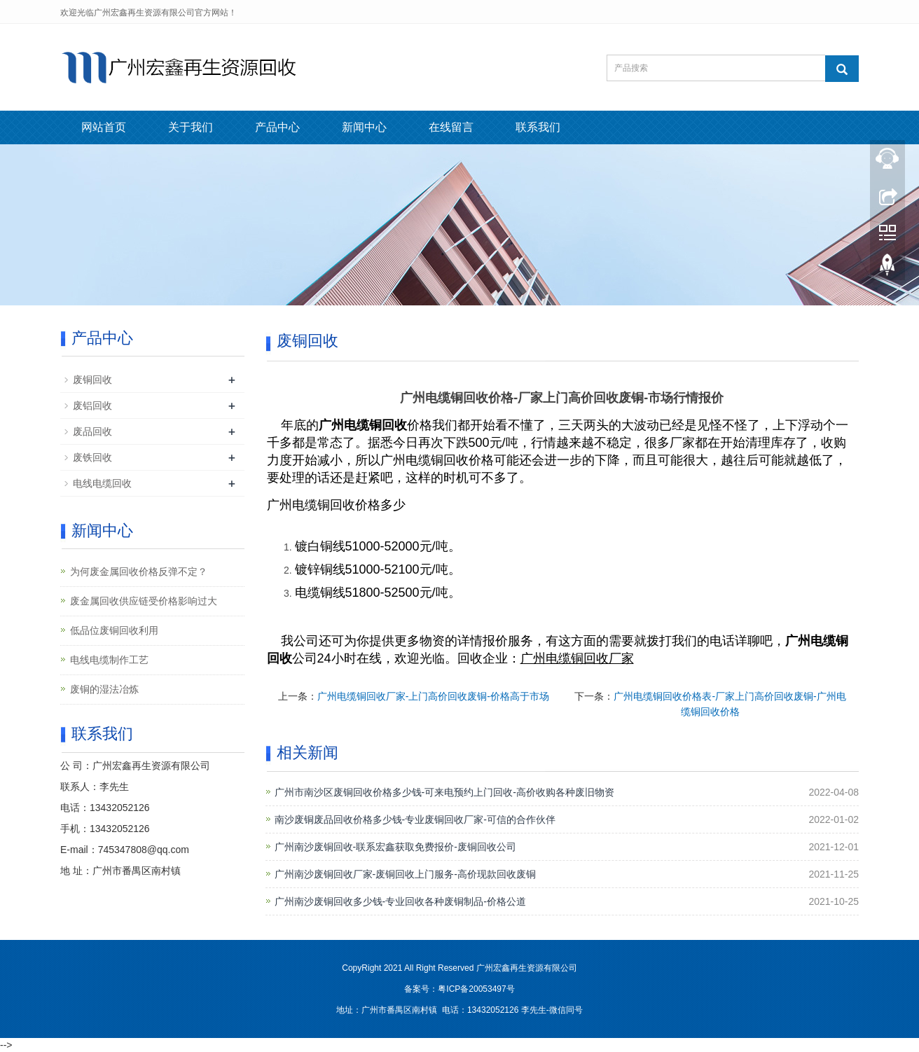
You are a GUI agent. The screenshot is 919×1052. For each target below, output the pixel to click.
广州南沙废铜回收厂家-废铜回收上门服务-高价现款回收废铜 (405, 874)
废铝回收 (92, 405)
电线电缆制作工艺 (109, 659)
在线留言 (451, 127)
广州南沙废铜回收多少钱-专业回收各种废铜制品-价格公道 (400, 901)
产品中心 (277, 127)
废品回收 (92, 431)
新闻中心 (364, 127)
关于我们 (190, 127)
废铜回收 (92, 379)
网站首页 (103, 127)
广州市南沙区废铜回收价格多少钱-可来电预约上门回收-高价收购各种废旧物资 (444, 792)
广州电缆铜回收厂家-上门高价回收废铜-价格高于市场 (433, 696)
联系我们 (538, 127)
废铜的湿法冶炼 (104, 689)
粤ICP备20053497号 (476, 989)
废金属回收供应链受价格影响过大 (143, 601)
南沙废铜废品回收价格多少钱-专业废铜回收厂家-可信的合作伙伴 (415, 819)
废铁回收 (92, 457)
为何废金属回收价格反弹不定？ (138, 571)
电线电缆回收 (102, 483)
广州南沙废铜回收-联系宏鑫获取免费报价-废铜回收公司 (395, 846)
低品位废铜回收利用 (114, 630)
